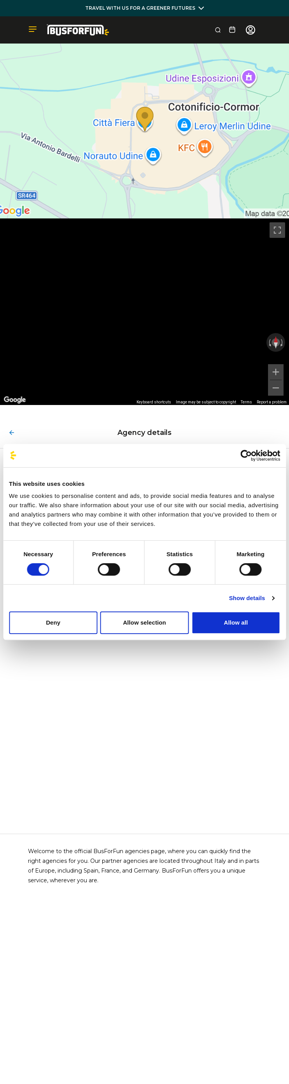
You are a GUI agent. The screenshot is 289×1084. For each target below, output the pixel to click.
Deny (53, 622)
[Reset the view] (276, 342)
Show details (247, 598)
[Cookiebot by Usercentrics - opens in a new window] (246, 455)
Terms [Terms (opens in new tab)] (246, 402)
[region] (144, 311)
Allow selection (144, 622)
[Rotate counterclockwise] (269, 342)
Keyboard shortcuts (154, 402)
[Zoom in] (276, 372)
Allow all (236, 622)
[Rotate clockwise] (282, 342)
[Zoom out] (276, 388)
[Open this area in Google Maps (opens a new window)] (15, 400)
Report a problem (272, 402)
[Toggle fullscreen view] (277, 230)
